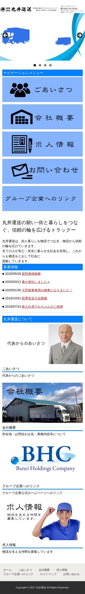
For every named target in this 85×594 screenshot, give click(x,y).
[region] (42, 36)
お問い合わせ (71, 574)
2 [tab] (40, 65)
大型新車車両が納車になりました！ (47, 290)
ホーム (7, 569)
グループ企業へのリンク (18, 574)
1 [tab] (35, 65)
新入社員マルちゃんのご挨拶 (42, 306)
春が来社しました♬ (36, 282)
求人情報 (61, 569)
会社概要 (44, 569)
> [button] (79, 35)
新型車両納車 (31, 273)
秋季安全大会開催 (34, 298)
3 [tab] (45, 65)
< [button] (5, 35)
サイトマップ (48, 574)
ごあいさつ (25, 569)
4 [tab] (50, 65)
